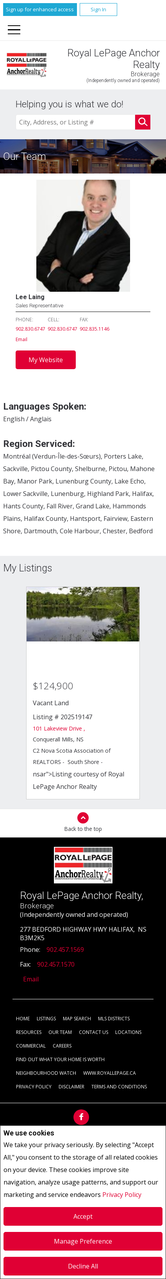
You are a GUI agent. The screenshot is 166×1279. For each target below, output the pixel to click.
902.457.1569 (65, 949)
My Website (46, 360)
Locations (128, 1032)
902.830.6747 (30, 329)
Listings (46, 1018)
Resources (28, 1032)
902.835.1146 (94, 329)
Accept (83, 1216)
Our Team (60, 1032)
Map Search (77, 1018)
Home (23, 1018)
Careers (62, 1045)
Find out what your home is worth (60, 1059)
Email (21, 339)
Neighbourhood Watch (46, 1073)
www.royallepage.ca (109, 1073)
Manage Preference (83, 1241)
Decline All (83, 1266)
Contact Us (93, 1032)
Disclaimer (71, 1086)
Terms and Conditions (119, 1086)
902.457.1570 (56, 964)
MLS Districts (114, 1018)
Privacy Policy (121, 1194)
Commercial (31, 1045)
